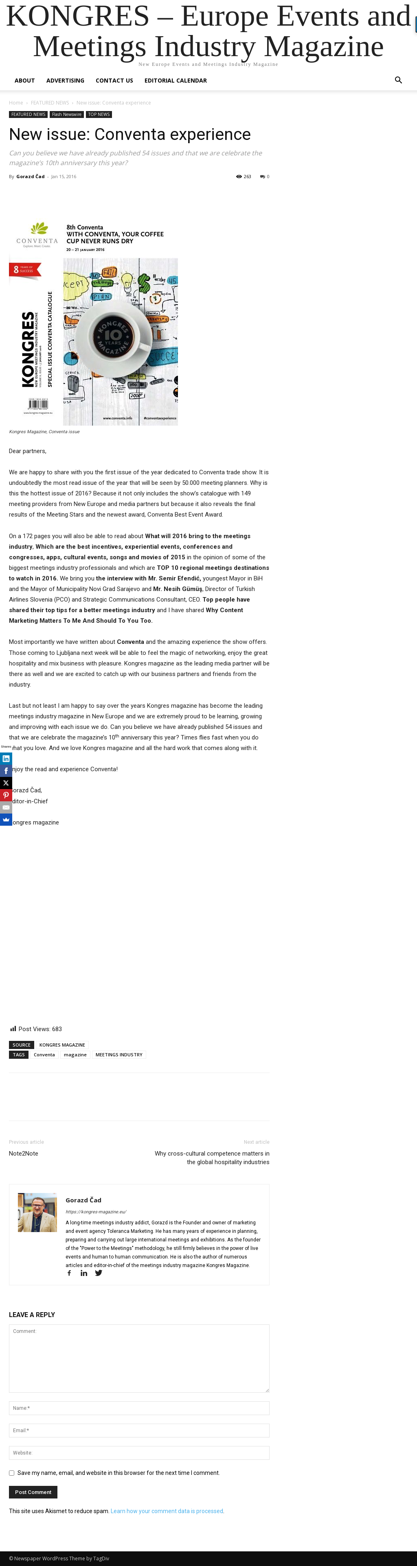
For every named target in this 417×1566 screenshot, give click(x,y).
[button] (398, 81)
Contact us (114, 80)
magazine (75, 1054)
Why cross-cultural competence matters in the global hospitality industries (212, 1158)
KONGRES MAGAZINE (62, 1045)
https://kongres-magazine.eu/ (96, 1212)
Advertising (65, 80)
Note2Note (23, 1153)
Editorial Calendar (176, 80)
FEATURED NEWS (50, 102)
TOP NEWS (99, 114)
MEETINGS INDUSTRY (119, 1054)
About (25, 80)
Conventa (44, 1054)
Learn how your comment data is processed (167, 1511)
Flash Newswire (66, 114)
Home (16, 102)
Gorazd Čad (30, 176)
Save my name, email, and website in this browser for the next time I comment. (119, 1473)
